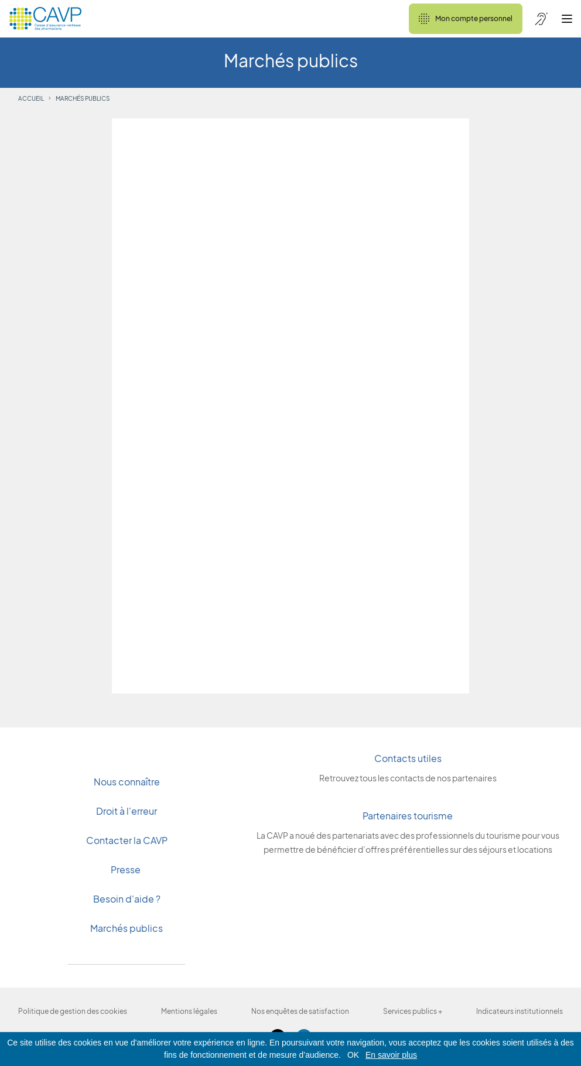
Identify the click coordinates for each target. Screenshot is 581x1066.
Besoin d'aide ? (126, 899)
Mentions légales (189, 1011)
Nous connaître (127, 781)
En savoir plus (391, 1055)
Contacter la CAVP (127, 840)
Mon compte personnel (465, 18)
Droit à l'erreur (126, 811)
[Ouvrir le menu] (567, 19)
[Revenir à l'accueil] (45, 18)
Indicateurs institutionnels (519, 1011)
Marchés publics (126, 928)
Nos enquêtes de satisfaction (300, 1011)
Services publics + (412, 1011)
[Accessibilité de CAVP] (541, 18)
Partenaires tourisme (408, 815)
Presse (126, 869)
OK (353, 1055)
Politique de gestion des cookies (72, 1011)
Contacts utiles (408, 758)
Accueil (31, 98)
